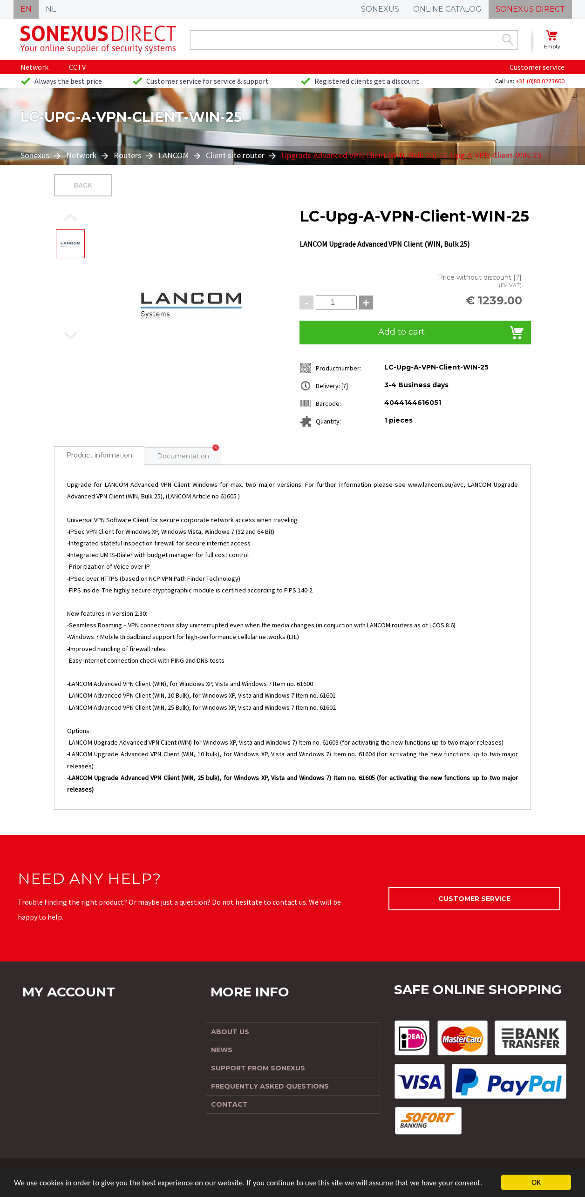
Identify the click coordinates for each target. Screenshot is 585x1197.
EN (26, 9)
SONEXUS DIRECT (530, 9)
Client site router (235, 155)
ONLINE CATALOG (447, 9)
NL (51, 9)
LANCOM (173, 155)
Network (34, 67)
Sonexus (35, 155)
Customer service (537, 67)
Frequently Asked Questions (270, 1086)
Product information (99, 455)
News (221, 1050)
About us (230, 1032)
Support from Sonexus (258, 1068)
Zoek (508, 40)
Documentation (183, 456)
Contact (229, 1104)
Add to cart (401, 332)
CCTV (77, 67)
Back (83, 185)
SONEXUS (380, 9)
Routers (128, 155)
